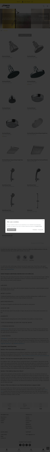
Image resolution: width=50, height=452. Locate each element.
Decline (35, 229)
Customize (11, 229)
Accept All (40, 229)
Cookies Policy (38, 226)
